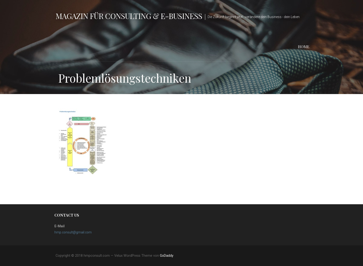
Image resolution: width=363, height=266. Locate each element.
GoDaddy (166, 255)
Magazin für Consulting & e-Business (129, 16)
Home (303, 46)
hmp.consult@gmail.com (73, 232)
